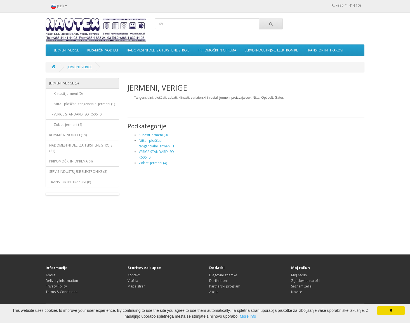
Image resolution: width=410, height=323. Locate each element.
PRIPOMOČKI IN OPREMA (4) (71, 161)
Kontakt (134, 275)
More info (248, 316)
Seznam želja (301, 286)
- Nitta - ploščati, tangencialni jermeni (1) (82, 104)
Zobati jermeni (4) (153, 163)
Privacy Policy (56, 286)
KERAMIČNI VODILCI (102, 50)
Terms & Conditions (61, 291)
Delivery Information (62, 280)
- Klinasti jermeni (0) (66, 93)
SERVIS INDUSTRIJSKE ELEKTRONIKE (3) (78, 171)
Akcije (213, 291)
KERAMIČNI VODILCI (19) (68, 135)
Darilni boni (218, 280)
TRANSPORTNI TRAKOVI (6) (70, 182)
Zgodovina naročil (305, 280)
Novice (296, 291)
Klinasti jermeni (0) (153, 135)
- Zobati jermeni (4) (65, 124)
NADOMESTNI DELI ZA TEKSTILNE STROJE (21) (80, 148)
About (50, 275)
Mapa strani (137, 286)
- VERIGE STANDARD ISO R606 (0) (75, 114)
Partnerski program (224, 286)
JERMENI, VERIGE (66, 50)
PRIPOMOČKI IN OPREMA (217, 50)
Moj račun (299, 275)
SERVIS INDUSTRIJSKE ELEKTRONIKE (271, 50)
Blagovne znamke (223, 275)
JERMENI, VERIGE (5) (64, 83)
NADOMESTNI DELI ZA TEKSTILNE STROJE (157, 50)
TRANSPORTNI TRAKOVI (324, 50)
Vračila (133, 280)
